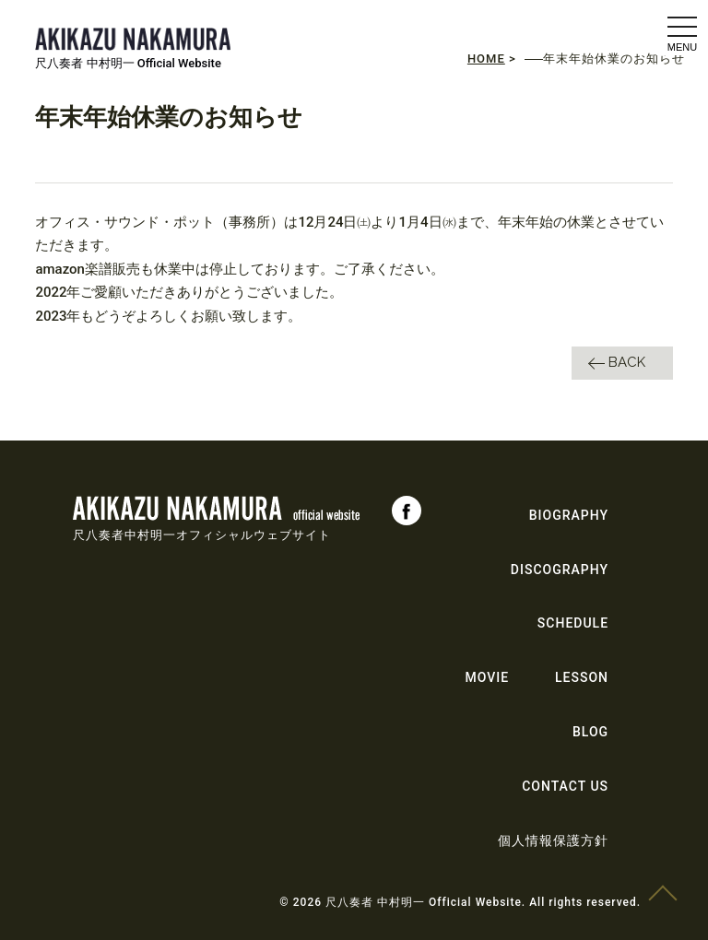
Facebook (406, 510)
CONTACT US (565, 786)
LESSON (581, 677)
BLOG (590, 731)
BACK (626, 362)
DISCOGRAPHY (559, 569)
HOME (486, 58)
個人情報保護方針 (553, 840)
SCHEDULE (572, 623)
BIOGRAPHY (568, 515)
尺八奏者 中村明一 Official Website (128, 63)
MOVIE (487, 677)
